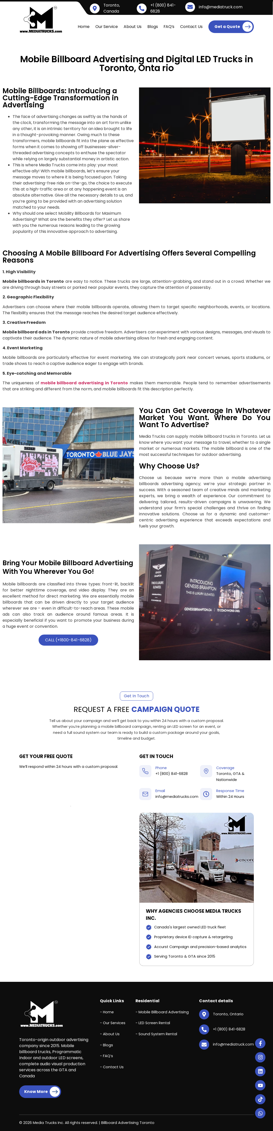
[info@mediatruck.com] (190, 7)
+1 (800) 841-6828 (171, 773)
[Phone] (145, 771)
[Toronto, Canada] (95, 8)
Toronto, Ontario (228, 1014)
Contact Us (191, 26)
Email (160, 790)
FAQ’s (168, 26)
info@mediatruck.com (220, 7)
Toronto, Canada (111, 8)
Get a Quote (233, 27)
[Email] (145, 794)
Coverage (225, 767)
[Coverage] (206, 771)
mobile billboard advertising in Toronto (84, 383)
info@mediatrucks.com (176, 796)
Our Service (106, 26)
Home (84, 26)
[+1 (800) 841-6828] (142, 8)
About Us (133, 26)
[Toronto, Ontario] (204, 1014)
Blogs (152, 26)
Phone (161, 767)
